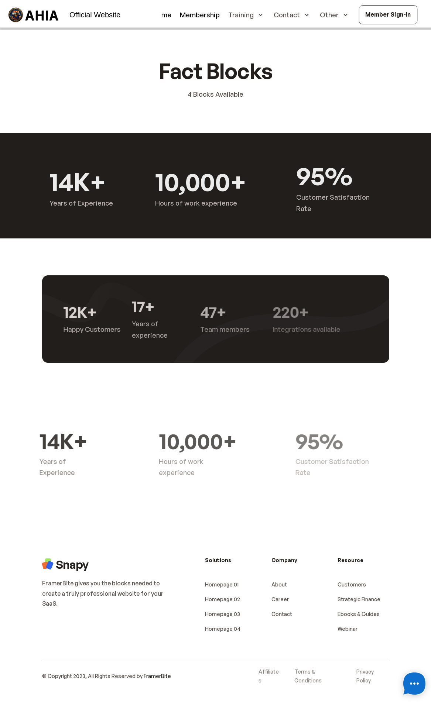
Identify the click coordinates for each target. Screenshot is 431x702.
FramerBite (157, 676)
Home (162, 15)
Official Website (94, 15)
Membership (200, 15)
